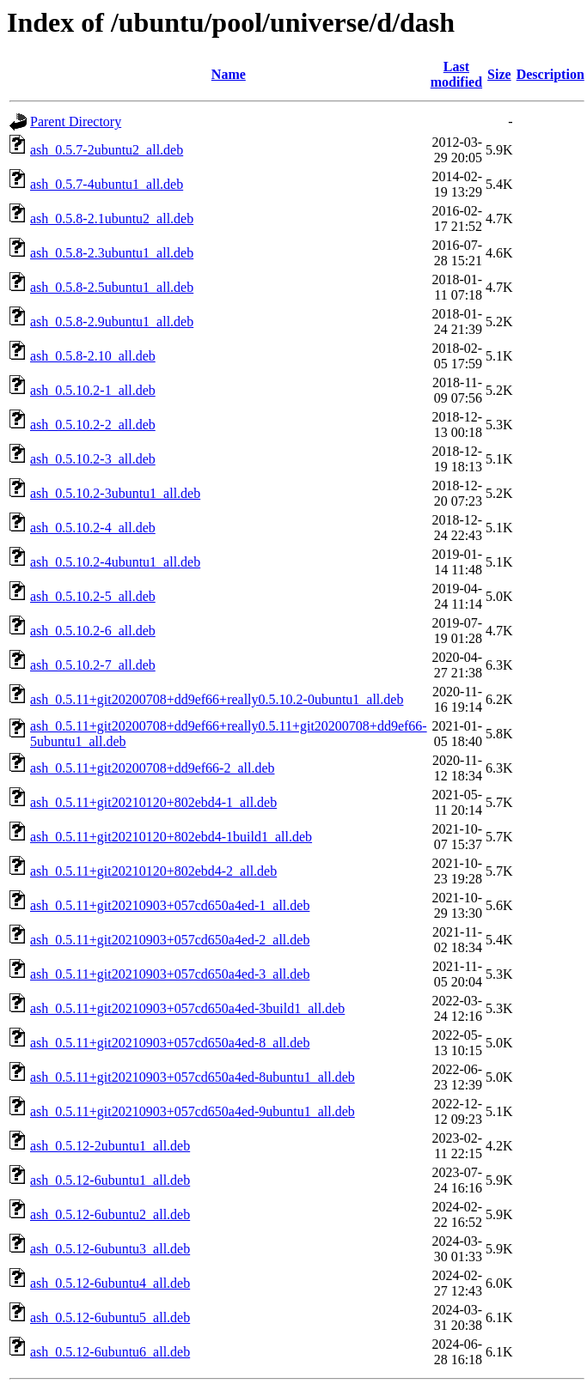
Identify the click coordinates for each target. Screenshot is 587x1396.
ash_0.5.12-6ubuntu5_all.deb (110, 1317)
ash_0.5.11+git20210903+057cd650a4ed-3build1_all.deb (187, 1008)
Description (550, 74)
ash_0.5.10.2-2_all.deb (93, 424)
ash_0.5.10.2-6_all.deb (93, 630)
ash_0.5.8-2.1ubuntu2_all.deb (111, 218)
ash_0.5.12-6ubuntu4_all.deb (110, 1283)
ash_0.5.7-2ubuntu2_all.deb (106, 150)
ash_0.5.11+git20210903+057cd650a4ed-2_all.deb (169, 939)
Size (499, 74)
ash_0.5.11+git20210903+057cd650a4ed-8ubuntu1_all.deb (192, 1077)
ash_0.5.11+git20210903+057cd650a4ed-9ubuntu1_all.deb (192, 1111)
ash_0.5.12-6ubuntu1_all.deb (110, 1180)
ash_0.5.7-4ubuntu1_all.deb (106, 184)
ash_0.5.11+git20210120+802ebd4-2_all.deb (153, 871)
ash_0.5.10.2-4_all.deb (93, 527)
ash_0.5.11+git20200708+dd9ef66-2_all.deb (152, 768)
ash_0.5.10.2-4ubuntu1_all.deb (115, 562)
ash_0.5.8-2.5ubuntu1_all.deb (111, 287)
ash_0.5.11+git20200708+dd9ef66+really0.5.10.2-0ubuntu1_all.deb (216, 699)
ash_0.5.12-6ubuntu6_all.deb (110, 1351)
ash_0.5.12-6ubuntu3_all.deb (110, 1248)
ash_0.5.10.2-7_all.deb (93, 665)
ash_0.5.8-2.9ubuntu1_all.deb (111, 321)
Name (228, 74)
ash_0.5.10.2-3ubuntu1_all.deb (115, 493)
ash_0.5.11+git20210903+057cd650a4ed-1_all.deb (169, 905)
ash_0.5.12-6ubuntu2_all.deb (110, 1214)
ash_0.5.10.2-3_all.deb (93, 459)
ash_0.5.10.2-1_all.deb (93, 390)
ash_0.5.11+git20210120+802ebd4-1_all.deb (153, 802)
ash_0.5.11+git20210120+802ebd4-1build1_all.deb (171, 836)
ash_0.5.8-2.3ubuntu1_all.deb (111, 253)
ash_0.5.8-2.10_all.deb (93, 356)
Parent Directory (75, 121)
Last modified (456, 74)
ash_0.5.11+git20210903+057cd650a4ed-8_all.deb (169, 1042)
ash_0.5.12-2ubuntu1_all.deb (110, 1145)
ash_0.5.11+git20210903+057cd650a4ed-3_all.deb (169, 974)
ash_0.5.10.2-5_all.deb (93, 596)
